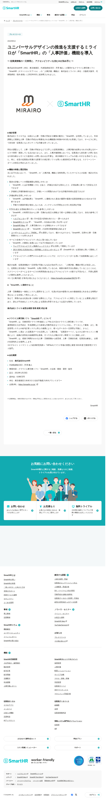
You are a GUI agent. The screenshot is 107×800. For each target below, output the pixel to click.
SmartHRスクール (20, 222)
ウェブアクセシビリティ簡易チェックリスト (31, 246)
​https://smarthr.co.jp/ (27, 384)
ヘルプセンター (19, 219)
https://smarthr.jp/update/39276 (64, 278)
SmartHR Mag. (19, 225)
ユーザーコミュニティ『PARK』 (24, 233)
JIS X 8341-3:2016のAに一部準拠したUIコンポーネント (36, 250)
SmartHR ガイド (20, 229)
